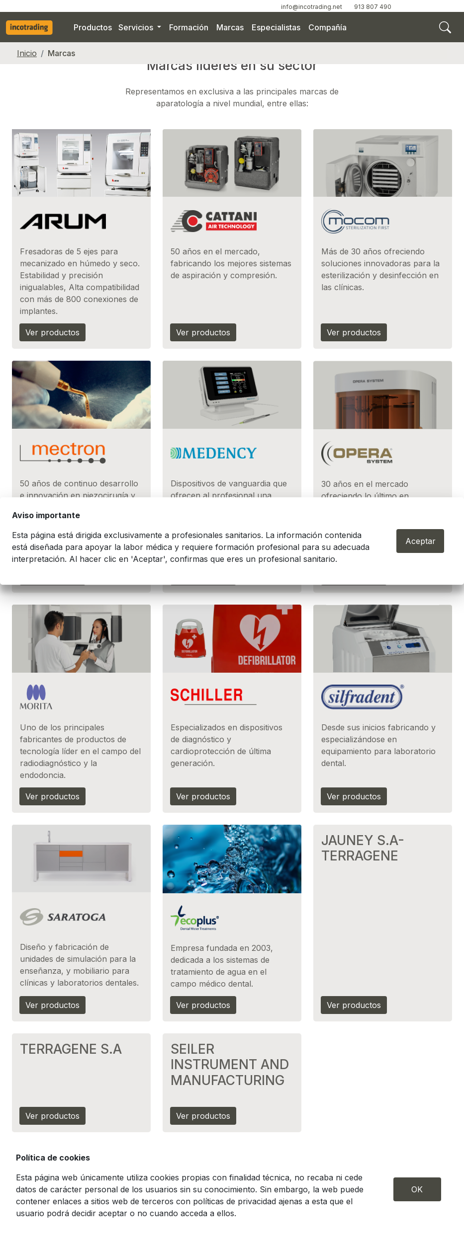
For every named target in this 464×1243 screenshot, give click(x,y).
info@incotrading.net (311, 6)
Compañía (327, 27)
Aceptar (420, 541)
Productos (93, 27)
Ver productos (52, 332)
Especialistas (276, 27)
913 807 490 (372, 6)
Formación (188, 27)
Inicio (27, 53)
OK (417, 1189)
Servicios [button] (136, 27)
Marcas (230, 27)
